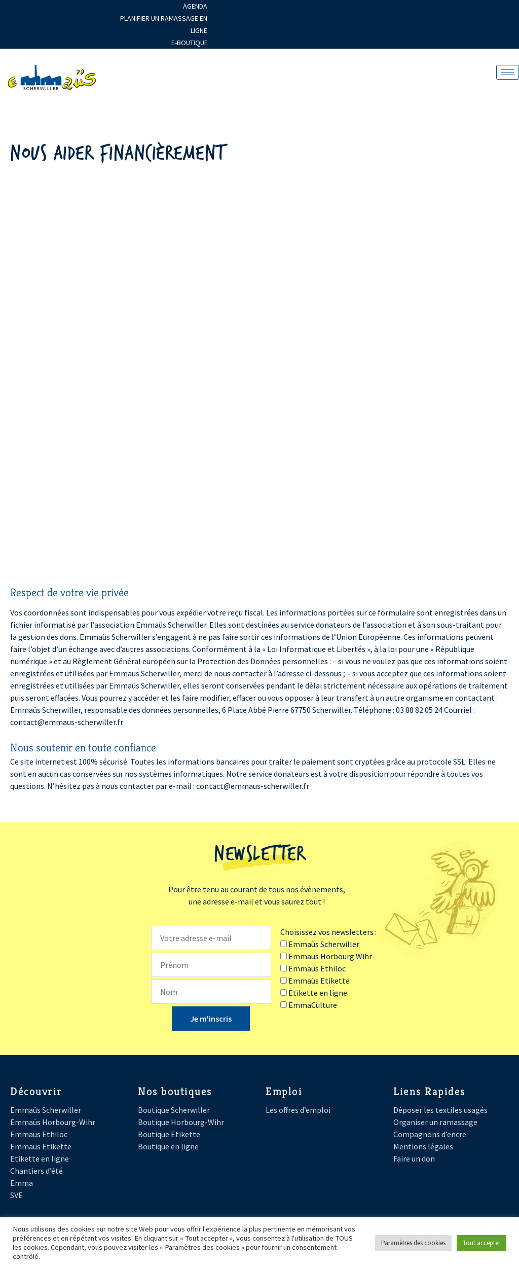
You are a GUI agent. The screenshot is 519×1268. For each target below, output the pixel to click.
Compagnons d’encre (429, 1134)
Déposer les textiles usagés (440, 1110)
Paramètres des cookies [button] (413, 1243)
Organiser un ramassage (435, 1122)
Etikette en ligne (39, 1158)
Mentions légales (423, 1146)
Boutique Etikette (169, 1134)
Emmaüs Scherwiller (45, 1110)
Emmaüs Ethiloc (38, 1134)
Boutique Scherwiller (174, 1110)
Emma (21, 1183)
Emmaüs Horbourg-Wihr (52, 1122)
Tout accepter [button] (481, 1243)
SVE (16, 1195)
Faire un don (414, 1158)
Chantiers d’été (36, 1171)
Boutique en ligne (168, 1146)
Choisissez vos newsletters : (328, 932)
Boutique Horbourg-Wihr (181, 1122)
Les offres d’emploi (298, 1110)
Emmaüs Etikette (40, 1146)
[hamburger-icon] (507, 72)
